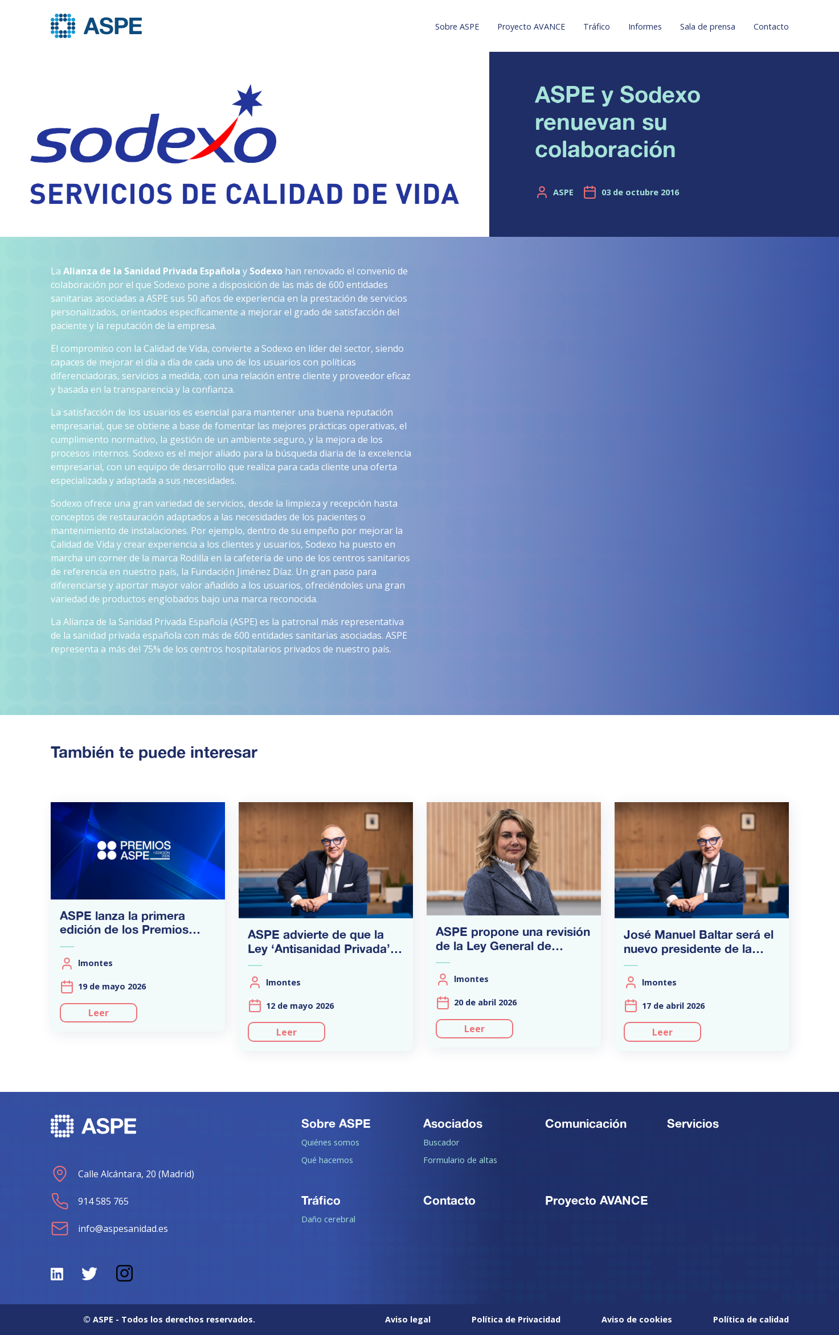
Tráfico (596, 26)
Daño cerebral (328, 1219)
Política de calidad (751, 1319)
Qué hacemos (327, 1159)
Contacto (771, 26)
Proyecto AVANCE (531, 26)
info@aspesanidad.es (109, 1228)
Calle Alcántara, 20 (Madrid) (122, 1174)
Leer (98, 1013)
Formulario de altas (460, 1159)
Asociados (452, 1123)
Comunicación (586, 1123)
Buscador (441, 1142)
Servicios (693, 1123)
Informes (645, 26)
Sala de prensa (707, 26)
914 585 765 (90, 1201)
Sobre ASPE (457, 26)
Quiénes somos (330, 1142)
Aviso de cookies (636, 1319)
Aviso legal (408, 1319)
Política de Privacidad (516, 1319)
